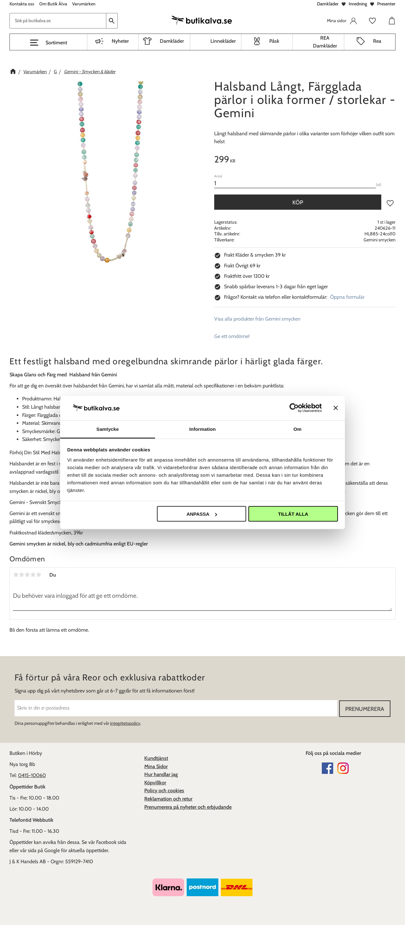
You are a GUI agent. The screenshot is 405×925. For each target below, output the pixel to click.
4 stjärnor (33, 574)
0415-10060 (32, 775)
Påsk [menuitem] (274, 41)
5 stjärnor (38, 574)
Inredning (358, 4)
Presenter (386, 4)
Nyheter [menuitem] (120, 41)
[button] (48, 42)
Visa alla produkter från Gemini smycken (257, 319)
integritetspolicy (125, 723)
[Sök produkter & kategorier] (57, 21)
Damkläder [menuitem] (172, 41)
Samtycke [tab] (108, 428)
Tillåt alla (293, 514)
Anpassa (201, 514)
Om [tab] (297, 428)
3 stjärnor (27, 574)
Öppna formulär (347, 297)
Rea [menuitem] (377, 41)
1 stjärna (16, 574)
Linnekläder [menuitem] (223, 41)
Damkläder (328, 4)
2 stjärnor (21, 574)
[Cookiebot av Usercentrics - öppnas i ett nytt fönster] (294, 408)
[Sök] (112, 21)
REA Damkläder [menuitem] (325, 42)
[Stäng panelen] (335, 408)
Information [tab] (202, 428)
